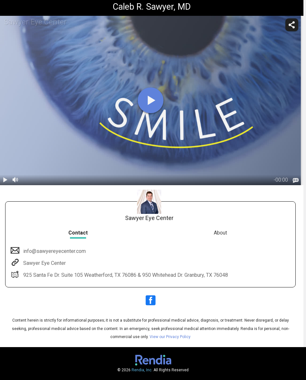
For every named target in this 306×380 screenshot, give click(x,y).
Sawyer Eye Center (44, 263)
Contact (78, 233)
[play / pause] (5, 180)
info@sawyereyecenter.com (54, 251)
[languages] (296, 180)
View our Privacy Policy (170, 337)
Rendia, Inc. (142, 370)
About (220, 233)
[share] (291, 24)
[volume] (15, 180)
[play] (150, 100)
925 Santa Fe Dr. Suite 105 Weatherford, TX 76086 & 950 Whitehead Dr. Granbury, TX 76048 (125, 275)
